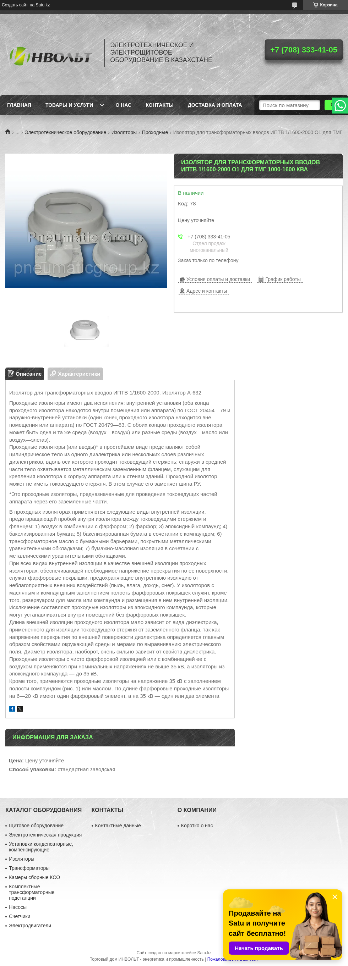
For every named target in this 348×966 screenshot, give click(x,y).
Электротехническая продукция (45, 835)
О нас (123, 105)
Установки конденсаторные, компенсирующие (41, 846)
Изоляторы (124, 132)
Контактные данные (118, 825)
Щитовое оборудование (36, 825)
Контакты (159, 105)
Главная (19, 105)
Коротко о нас (197, 825)
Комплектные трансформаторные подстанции (31, 892)
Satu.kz (204, 952)
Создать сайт (15, 4)
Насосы (18, 907)
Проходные (155, 132)
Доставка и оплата (215, 105)
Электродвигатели (30, 925)
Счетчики (19, 916)
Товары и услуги (69, 105)
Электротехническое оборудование (66, 132)
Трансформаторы (29, 868)
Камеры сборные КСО (34, 877)
